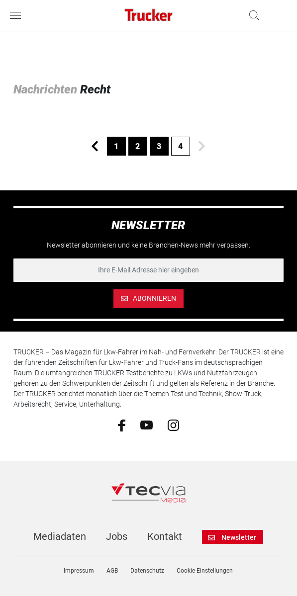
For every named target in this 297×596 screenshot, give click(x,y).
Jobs (116, 536)
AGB (112, 570)
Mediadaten (59, 536)
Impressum (79, 570)
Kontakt (164, 536)
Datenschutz (147, 570)
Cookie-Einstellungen (205, 570)
